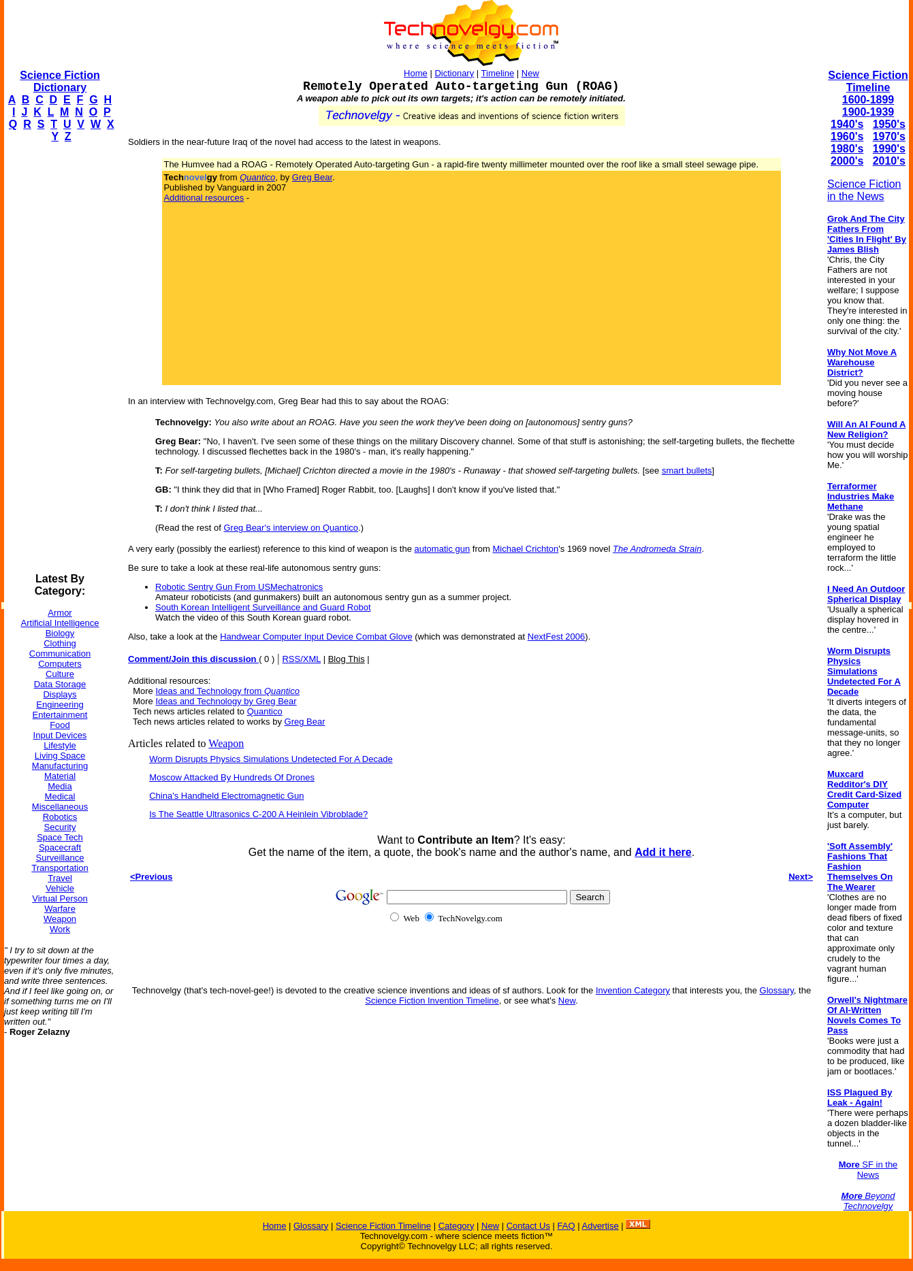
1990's (889, 148)
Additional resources (203, 198)
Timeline (498, 73)
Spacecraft (60, 847)
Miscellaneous (60, 807)
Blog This (346, 659)
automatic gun (442, 549)
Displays (59, 694)
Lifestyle (60, 745)
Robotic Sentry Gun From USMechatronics (239, 587)
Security (60, 827)
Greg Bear (312, 177)
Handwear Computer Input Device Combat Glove (316, 636)
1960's (847, 136)
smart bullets (687, 470)
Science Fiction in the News (864, 190)
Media (59, 786)
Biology (60, 633)
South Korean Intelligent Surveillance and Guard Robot (263, 607)
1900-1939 (868, 112)
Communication (60, 653)
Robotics (60, 817)
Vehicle (60, 888)
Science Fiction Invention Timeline (432, 1000)
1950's (889, 124)
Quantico (265, 711)
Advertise (599, 1226)
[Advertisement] (58, 358)
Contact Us (528, 1226)
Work (60, 929)
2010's (889, 161)
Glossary (777, 990)
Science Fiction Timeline (868, 81)
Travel (60, 878)
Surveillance (60, 858)
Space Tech (60, 837)
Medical (60, 796)
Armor (59, 613)
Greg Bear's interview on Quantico (290, 528)
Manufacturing (60, 766)
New (530, 73)
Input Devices (60, 735)
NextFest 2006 (557, 636)
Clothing (60, 643)
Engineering (59, 704)
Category (456, 1226)
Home (416, 73)
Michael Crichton (525, 549)
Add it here (663, 852)
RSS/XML (301, 659)
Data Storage (60, 684)
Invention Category (633, 990)
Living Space (60, 755)
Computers (60, 664)
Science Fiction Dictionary (59, 81)
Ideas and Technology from (227, 691)
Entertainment (60, 715)
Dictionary (454, 73)
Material (60, 776)
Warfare (60, 909)
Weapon (60, 919)
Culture (60, 674)
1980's (847, 148)
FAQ (566, 1226)
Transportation (59, 868)
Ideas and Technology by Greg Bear (225, 701)
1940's (847, 124)
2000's (847, 161)
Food (60, 725)
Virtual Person (59, 898)
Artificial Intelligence (60, 623)
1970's (889, 136)
